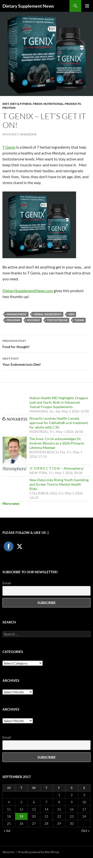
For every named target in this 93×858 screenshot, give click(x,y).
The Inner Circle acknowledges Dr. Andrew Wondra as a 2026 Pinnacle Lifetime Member (56, 443)
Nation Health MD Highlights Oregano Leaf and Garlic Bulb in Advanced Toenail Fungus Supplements (58, 402)
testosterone (57, 320)
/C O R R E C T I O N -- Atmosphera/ (56, 468)
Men (71, 314)
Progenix (13, 320)
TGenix (79, 320)
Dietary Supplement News (28, 6)
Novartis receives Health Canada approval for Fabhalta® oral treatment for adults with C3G (58, 422)
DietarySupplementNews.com (27, 290)
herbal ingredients (48, 314)
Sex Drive (33, 320)
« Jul (7, 830)
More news (10, 503)
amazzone (28, 134)
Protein (8, 108)
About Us (8, 852)
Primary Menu (87, 6)
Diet (5, 104)
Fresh (37, 104)
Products (73, 104)
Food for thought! (46, 343)
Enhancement (17, 314)
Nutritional (53, 104)
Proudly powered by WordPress (38, 852)
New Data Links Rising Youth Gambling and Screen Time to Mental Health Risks (59, 484)
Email (6, 583)
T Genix (8, 147)
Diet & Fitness (21, 104)
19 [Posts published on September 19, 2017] (21, 816)
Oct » (85, 830)
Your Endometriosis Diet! (46, 361)
